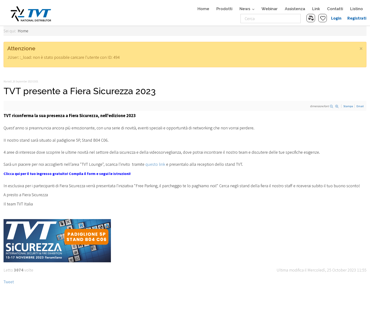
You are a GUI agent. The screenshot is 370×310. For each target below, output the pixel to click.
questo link (155, 164)
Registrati (356, 18)
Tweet (9, 282)
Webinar (269, 8)
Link (316, 8)
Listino (356, 8)
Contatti (335, 8)
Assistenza (295, 8)
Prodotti (224, 8)
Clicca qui (12, 173)
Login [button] (336, 18)
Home (203, 8)
